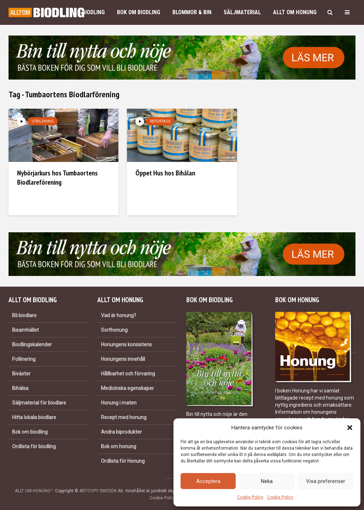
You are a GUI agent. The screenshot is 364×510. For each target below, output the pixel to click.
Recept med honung (123, 417)
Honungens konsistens (126, 344)
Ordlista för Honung (123, 461)
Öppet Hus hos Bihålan (165, 173)
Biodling (93, 12)
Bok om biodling (138, 12)
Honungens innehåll (123, 359)
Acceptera (208, 481)
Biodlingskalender (32, 344)
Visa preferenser (325, 481)
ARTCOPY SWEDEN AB (101, 490)
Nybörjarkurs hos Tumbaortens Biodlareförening (57, 177)
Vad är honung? (118, 315)
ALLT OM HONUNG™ (34, 490)
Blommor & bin (192, 12)
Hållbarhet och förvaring (128, 373)
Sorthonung (114, 330)
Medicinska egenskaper (127, 388)
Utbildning (43, 121)
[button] (349, 427)
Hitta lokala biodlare (34, 417)
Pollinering (24, 359)
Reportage (160, 121)
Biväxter (21, 373)
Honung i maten (118, 403)
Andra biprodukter (121, 432)
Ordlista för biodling (34, 446)
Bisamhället (25, 330)
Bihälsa (20, 388)
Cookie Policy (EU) (167, 497)
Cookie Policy (250, 497)
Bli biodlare (24, 315)
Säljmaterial (242, 12)
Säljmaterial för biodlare (39, 403)
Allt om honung (295, 12)
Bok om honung (118, 446)
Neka (267, 481)
